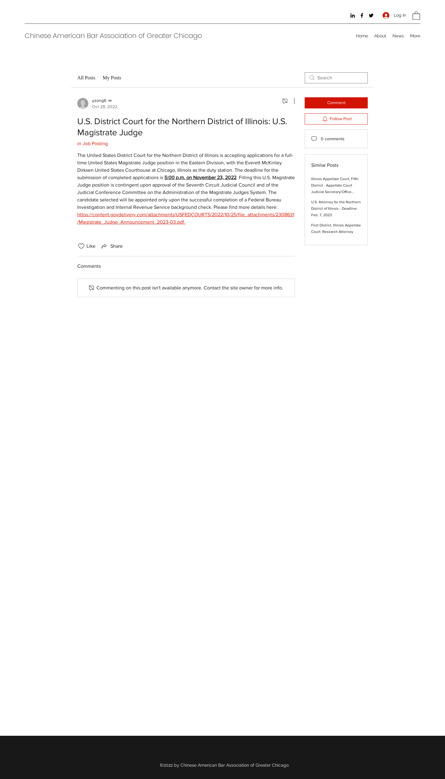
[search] (336, 77)
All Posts (86, 77)
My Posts (112, 77)
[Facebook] (362, 15)
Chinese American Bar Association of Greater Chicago (113, 35)
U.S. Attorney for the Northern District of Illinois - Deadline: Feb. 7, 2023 (336, 208)
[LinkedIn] (353, 15)
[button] (416, 15)
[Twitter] (371, 15)
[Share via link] (111, 246)
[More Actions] (291, 101)
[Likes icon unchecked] (81, 246)
